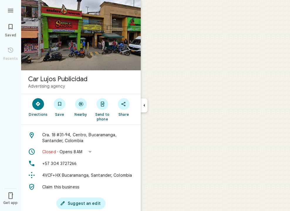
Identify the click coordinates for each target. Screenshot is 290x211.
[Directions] (38, 107)
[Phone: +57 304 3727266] (81, 163)
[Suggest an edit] (81, 203)
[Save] (59, 107)
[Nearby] (81, 107)
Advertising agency (46, 86)
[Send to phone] (102, 109)
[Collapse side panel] (144, 105)
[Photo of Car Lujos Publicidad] (81, 35)
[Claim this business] (81, 187)
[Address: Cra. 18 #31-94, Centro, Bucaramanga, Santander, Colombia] (81, 138)
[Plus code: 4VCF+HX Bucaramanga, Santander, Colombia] (81, 175)
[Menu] (10, 10)
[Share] (123, 107)
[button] (81, 152)
